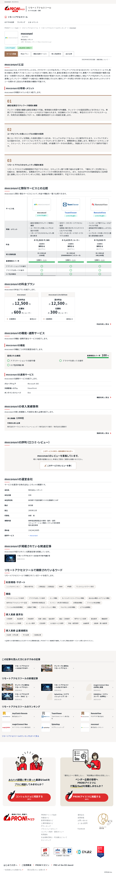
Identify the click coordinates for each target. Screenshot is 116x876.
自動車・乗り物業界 (100, 623)
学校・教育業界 (73, 623)
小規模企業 (37, 635)
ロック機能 (53, 598)
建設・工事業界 (64, 619)
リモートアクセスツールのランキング (53, 28)
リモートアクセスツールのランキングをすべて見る (20, 736)
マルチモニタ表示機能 (67, 607)
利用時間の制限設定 (38, 603)
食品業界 (20, 619)
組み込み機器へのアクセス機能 (99, 598)
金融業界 (86, 623)
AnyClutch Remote (19, 713)
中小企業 (26, 635)
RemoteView (100, 212)
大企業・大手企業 (12, 635)
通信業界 (94, 619)
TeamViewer (71, 212)
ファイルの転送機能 (93, 603)
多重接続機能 (77, 603)
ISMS (60, 586)
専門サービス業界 (80, 619)
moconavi (27, 33)
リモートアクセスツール (30, 28)
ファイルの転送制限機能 (14, 607)
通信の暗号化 (28, 586)
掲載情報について (96, 59)
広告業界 (42, 623)
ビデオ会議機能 (85, 607)
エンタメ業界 (30, 623)
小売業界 (9, 619)
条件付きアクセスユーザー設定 (16, 603)
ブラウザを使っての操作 (37, 598)
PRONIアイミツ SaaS (11, 28)
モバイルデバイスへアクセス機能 (73, 598)
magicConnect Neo (20, 724)
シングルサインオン (13, 586)
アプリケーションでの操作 (15, 598)
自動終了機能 (31, 607)
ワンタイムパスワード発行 (85, 586)
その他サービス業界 (56, 623)
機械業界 (105, 619)
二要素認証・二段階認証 (46, 586)
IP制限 (69, 586)
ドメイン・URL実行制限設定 (59, 603)
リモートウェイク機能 (48, 607)
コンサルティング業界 (13, 623)
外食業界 (31, 619)
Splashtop (56, 724)
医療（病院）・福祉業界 (46, 619)
